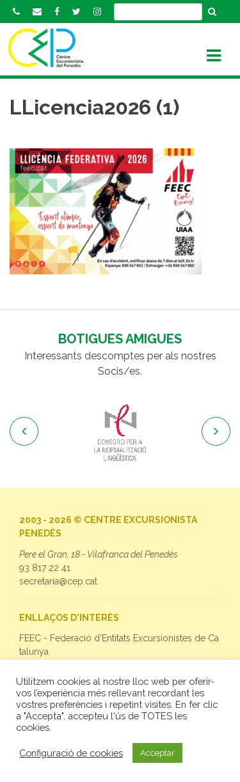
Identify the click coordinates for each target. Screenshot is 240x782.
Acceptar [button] (157, 753)
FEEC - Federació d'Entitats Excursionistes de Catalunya (119, 645)
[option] (120, 433)
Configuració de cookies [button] (71, 752)
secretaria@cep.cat (58, 581)
